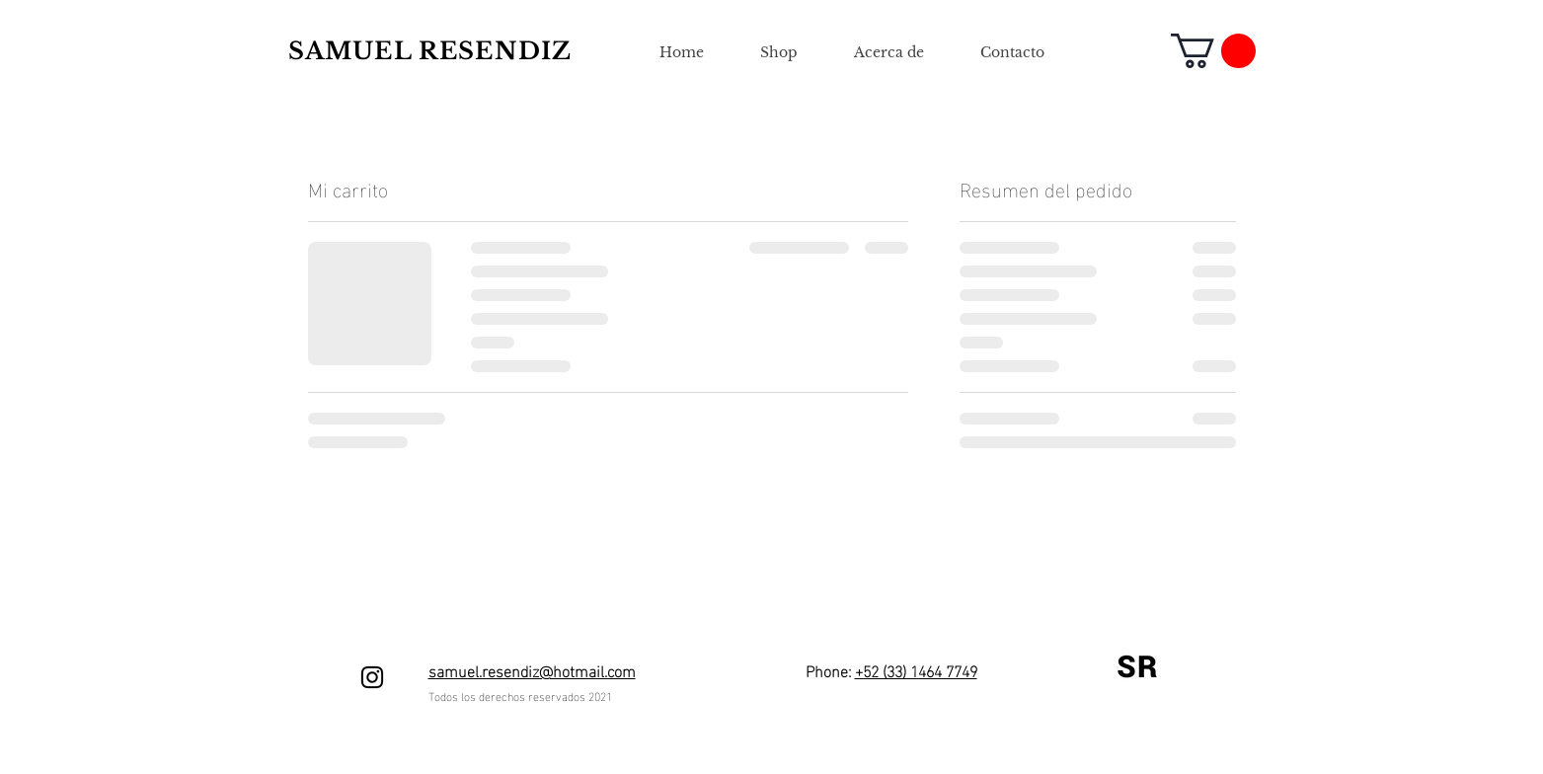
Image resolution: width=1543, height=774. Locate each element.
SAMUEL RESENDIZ (430, 51)
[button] (1213, 51)
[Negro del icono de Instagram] (372, 677)
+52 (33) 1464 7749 (916, 670)
